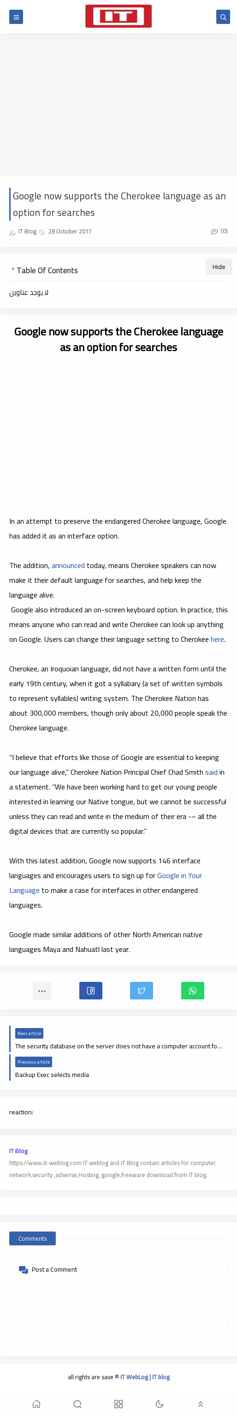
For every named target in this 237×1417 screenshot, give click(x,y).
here (217, 639)
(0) (219, 230)
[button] (90, 990)
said (211, 772)
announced (68, 565)
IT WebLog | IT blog (145, 1376)
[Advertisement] (118, 104)
